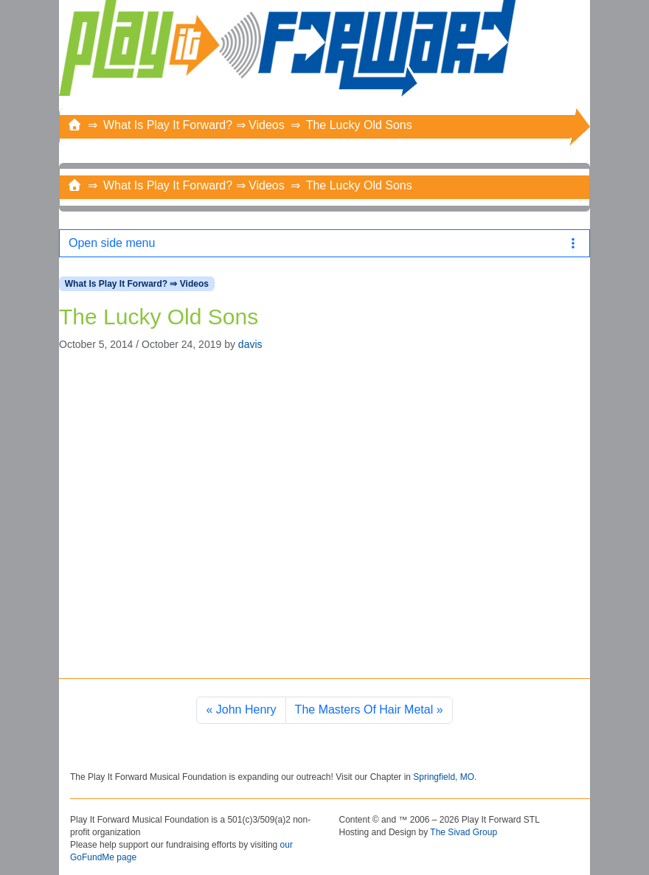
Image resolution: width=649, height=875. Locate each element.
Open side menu (324, 243)
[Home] (74, 125)
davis (250, 344)
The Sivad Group (463, 832)
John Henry (246, 709)
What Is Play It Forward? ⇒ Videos (194, 125)
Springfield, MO (443, 777)
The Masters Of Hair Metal (364, 709)
